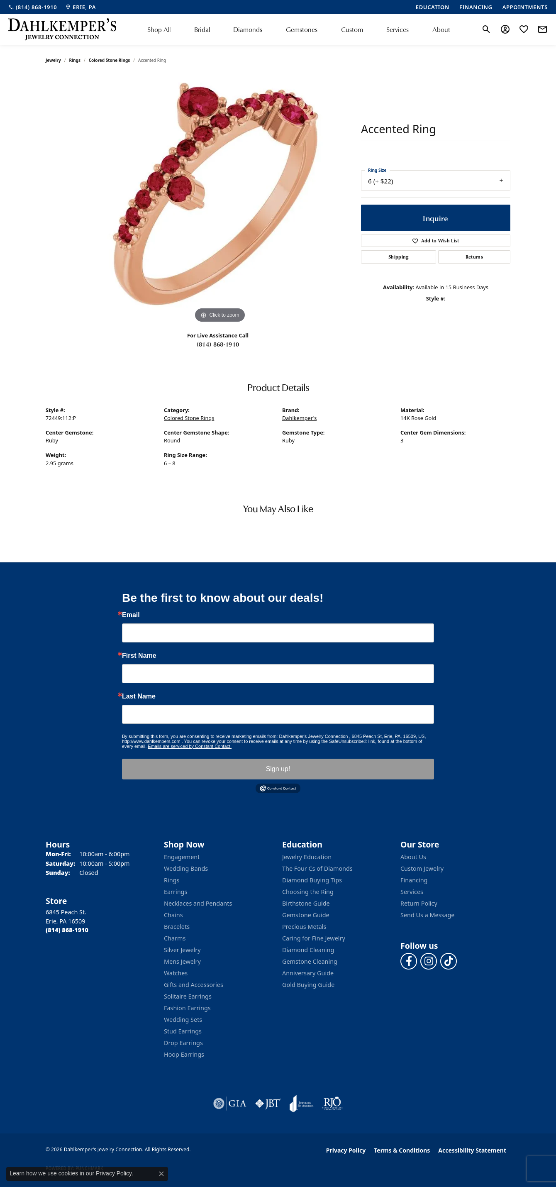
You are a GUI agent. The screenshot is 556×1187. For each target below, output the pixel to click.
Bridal (202, 29)
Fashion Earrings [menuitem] (187, 1008)
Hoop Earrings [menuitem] (184, 1054)
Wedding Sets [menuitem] (183, 1019)
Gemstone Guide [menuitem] (305, 915)
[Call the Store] (67, 930)
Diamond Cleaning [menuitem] (308, 950)
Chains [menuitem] (173, 915)
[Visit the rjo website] (332, 1103)
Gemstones (301, 29)
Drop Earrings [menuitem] (183, 1043)
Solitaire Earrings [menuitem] (188, 996)
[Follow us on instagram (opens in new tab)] (428, 961)
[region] (219, 200)
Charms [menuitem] (174, 938)
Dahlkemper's (299, 418)
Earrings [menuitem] (175, 892)
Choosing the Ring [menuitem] (308, 892)
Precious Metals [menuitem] (304, 927)
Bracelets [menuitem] (177, 927)
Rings (74, 60)
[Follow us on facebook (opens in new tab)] (408, 961)
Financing (413, 880)
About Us (413, 857)
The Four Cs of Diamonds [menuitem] (317, 868)
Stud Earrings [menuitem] (183, 1031)
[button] (486, 29)
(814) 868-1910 (218, 344)
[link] (32, 7)
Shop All (159, 29)
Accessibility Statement (472, 1150)
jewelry (53, 60)
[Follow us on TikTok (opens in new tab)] (448, 961)
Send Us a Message (427, 915)
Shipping (398, 256)
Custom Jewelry (422, 868)
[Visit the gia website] (229, 1103)
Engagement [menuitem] (182, 857)
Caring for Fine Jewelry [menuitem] (313, 938)
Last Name (139, 696)
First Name (139, 655)
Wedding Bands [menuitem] (186, 868)
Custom (352, 29)
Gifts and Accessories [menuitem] (193, 985)
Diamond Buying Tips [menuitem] (312, 880)
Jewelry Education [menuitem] (307, 857)
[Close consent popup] (161, 1173)
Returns (474, 256)
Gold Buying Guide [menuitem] (308, 985)
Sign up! (278, 768)
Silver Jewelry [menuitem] (182, 950)
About (441, 29)
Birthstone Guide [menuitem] (306, 903)
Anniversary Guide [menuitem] (308, 973)
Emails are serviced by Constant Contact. (190, 746)
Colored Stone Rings (109, 60)
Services (397, 29)
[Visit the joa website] (302, 1103)
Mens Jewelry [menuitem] (182, 961)
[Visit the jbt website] (268, 1103)
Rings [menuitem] (171, 880)
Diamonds (247, 29)
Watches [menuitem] (176, 973)
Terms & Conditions (402, 1150)
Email (131, 615)
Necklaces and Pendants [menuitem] (198, 903)
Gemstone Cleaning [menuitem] (309, 961)
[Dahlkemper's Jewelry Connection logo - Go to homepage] (62, 29)
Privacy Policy (346, 1150)
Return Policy (418, 903)
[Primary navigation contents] (298, 29)
